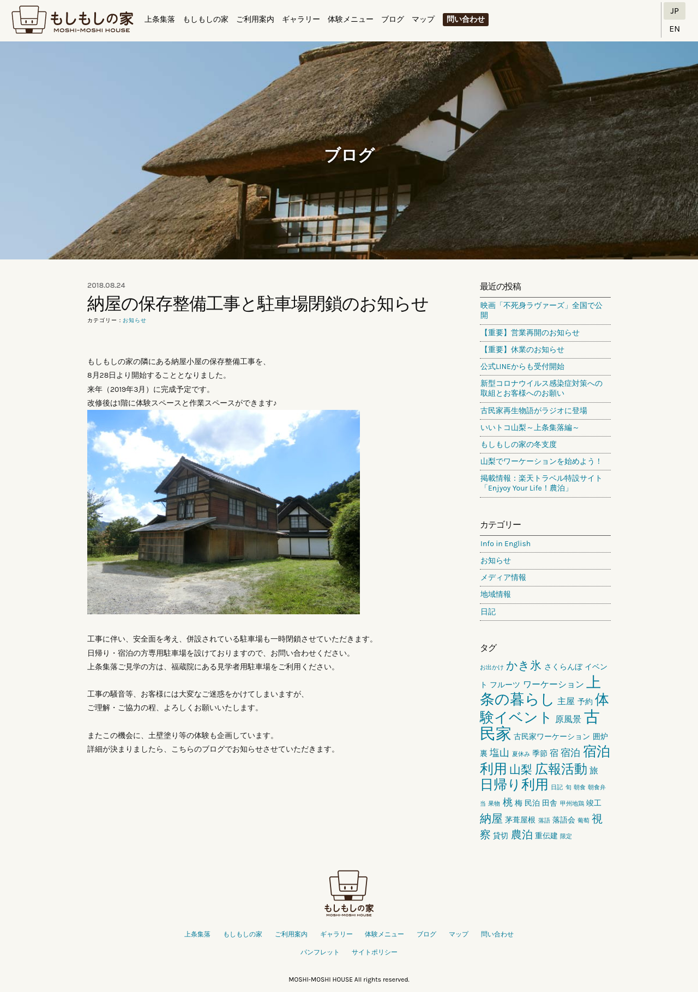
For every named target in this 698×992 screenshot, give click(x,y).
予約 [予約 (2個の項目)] (585, 701)
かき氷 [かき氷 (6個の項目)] (523, 665)
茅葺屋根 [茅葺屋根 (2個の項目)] (520, 820)
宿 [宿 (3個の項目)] (554, 753)
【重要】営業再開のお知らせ (530, 332)
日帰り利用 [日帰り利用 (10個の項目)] (514, 785)
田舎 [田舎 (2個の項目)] (549, 803)
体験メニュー (351, 19)
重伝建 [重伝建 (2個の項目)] (546, 835)
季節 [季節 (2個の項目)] (539, 753)
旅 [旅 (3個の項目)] (593, 770)
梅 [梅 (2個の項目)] (518, 803)
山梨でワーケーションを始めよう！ (541, 461)
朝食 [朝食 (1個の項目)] (580, 787)
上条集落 (160, 19)
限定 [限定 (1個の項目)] (566, 836)
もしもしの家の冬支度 (518, 444)
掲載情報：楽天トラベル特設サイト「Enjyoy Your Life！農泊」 (541, 483)
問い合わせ (466, 19)
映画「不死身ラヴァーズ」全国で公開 (541, 310)
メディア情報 (503, 577)
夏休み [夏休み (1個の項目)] (521, 754)
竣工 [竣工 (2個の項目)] (593, 803)
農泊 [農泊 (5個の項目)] (522, 834)
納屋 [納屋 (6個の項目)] (491, 818)
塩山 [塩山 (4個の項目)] (499, 753)
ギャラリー (301, 19)
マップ (423, 19)
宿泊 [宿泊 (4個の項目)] (570, 753)
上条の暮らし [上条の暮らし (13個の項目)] (540, 691)
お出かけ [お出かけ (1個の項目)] (492, 667)
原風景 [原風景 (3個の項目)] (568, 719)
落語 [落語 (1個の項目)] (544, 820)
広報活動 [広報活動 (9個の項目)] (561, 769)
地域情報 (495, 594)
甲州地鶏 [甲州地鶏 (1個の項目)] (572, 803)
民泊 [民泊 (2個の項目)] (532, 803)
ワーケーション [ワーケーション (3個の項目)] (553, 684)
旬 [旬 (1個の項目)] (568, 787)
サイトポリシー (375, 952)
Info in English (505, 543)
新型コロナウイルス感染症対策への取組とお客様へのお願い (541, 388)
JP (675, 10)
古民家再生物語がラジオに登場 (533, 410)
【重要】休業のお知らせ (522, 349)
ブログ (392, 19)
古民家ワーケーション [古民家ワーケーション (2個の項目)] (552, 736)
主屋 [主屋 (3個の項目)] (566, 701)
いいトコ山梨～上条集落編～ (530, 427)
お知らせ (135, 320)
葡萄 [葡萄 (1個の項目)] (583, 820)
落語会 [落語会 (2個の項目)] (563, 820)
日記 (488, 611)
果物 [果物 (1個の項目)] (494, 803)
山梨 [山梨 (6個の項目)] (520, 769)
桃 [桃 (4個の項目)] (508, 802)
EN (674, 28)
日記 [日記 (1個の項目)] (557, 787)
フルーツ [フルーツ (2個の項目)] (505, 684)
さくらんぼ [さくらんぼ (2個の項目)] (563, 667)
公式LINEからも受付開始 (522, 366)
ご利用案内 (255, 19)
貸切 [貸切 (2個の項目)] (500, 835)
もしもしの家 (72, 20)
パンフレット (320, 952)
